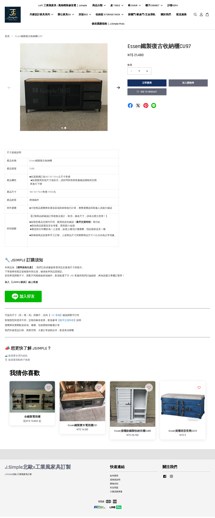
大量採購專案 (116, 493)
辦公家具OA (66, 15)
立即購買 (147, 84)
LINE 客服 (55, 316)
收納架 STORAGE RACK (109, 15)
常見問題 (114, 489)
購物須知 (114, 485)
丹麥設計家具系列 (41, 15)
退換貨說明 (115, 481)
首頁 (7, 37)
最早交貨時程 (67, 321)
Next (118, 89)
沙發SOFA (172, 6)
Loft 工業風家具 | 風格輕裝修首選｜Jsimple (62, 6)
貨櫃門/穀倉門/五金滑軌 (141, 15)
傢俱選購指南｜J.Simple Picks (108, 24)
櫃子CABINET (154, 6)
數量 (129, 66)
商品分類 (99, 6)
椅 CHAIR (134, 6)
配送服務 (181, 15)
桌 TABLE (116, 6)
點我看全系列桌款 (18, 357)
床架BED (85, 15)
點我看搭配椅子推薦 (19, 361)
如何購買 (114, 477)
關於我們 (166, 15)
